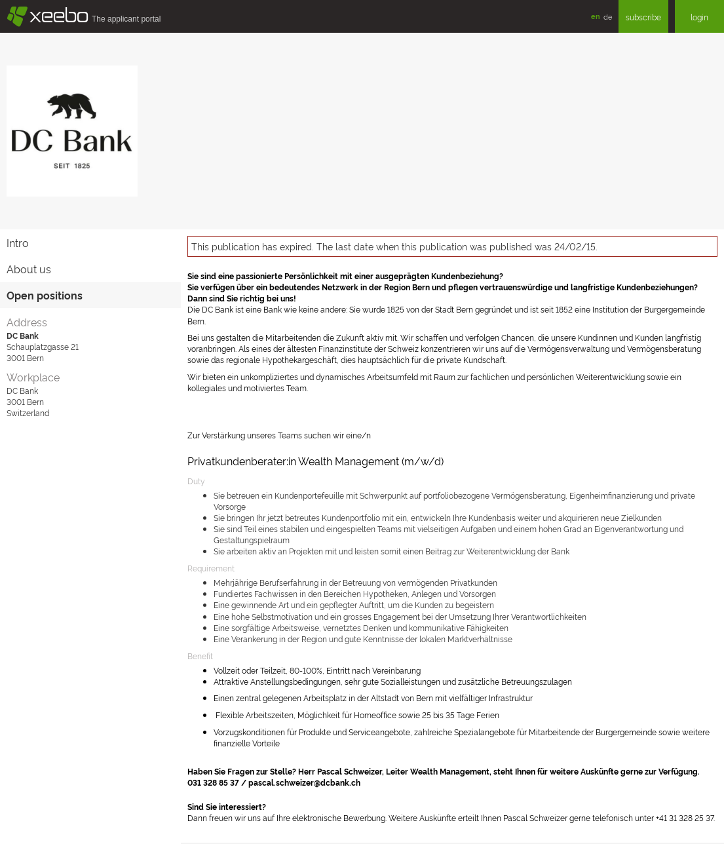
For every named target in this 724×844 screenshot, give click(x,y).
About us (29, 268)
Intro (18, 242)
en (595, 16)
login (699, 16)
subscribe (643, 16)
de (607, 16)
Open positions (45, 295)
